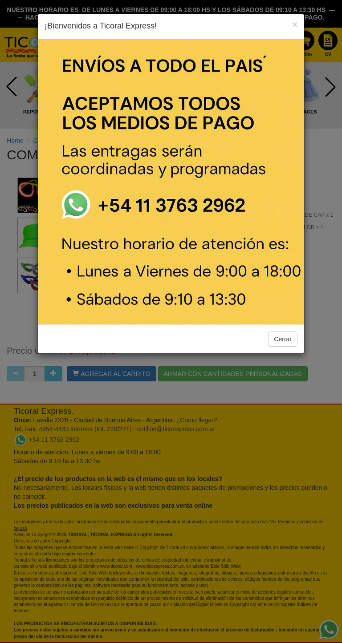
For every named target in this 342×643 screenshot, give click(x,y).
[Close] (294, 24)
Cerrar (283, 339)
